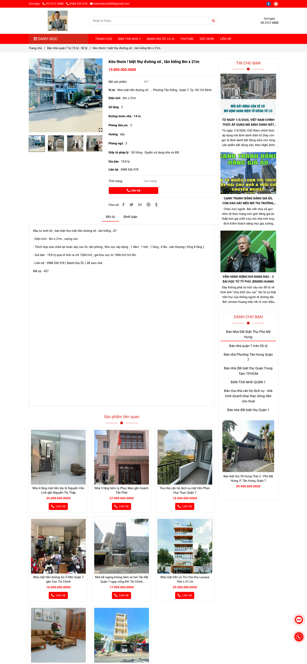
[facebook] (270, 3)
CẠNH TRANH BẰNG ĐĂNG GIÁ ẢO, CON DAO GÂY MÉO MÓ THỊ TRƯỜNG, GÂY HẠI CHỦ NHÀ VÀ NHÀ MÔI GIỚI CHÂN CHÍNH (248, 201)
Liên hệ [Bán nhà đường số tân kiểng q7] (133, 190)
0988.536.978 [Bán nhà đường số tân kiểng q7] (76, 3)
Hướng (113, 134)
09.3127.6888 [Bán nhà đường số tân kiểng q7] (53, 3)
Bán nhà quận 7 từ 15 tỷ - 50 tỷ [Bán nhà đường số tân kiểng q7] (67, 48)
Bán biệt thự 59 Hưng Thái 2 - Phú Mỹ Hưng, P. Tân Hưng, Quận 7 (248, 478)
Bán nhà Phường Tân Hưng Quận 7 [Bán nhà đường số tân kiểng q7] (248, 357)
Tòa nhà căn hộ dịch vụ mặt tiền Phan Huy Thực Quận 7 (185, 490)
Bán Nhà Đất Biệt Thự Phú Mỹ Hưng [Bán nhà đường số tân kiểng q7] (248, 334)
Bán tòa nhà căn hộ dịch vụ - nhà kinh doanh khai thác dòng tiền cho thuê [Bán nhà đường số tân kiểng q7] (248, 396)
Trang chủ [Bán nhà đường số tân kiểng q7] (35, 48)
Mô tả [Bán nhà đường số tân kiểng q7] (110, 217)
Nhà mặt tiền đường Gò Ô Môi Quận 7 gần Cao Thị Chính (58, 579)
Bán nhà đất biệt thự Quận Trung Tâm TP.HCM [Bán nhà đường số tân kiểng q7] (248, 370)
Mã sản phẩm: (118, 82)
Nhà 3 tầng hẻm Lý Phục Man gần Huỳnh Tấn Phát (121, 490)
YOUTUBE (187, 39)
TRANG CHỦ (103, 39)
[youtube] (277, 3)
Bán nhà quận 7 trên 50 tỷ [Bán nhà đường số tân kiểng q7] (248, 346)
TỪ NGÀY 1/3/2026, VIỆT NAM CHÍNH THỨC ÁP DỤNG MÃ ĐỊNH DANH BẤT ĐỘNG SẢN (248, 122)
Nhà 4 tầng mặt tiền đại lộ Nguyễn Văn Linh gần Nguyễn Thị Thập (58, 490)
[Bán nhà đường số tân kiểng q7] (66, 95)
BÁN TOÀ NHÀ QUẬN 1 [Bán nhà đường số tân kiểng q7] (248, 382)
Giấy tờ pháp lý (119, 152)
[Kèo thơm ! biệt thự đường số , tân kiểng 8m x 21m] (58, 21)
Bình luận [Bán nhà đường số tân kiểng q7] (130, 217)
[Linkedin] (140, 204)
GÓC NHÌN (207, 39)
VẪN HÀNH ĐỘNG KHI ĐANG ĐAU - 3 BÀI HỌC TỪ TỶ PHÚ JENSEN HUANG (248, 279)
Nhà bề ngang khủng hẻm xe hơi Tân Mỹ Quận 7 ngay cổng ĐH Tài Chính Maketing (121, 579)
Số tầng (114, 107)
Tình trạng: (116, 181)
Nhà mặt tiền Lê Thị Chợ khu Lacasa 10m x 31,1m (184, 579)
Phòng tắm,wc (118, 125)
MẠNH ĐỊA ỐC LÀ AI (160, 39)
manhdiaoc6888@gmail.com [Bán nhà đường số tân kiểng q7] (110, 3)
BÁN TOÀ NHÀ (129, 39)
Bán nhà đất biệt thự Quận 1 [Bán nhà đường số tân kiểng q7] (248, 410)
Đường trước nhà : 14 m (125, 116)
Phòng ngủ (116, 143)
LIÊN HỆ (225, 39)
